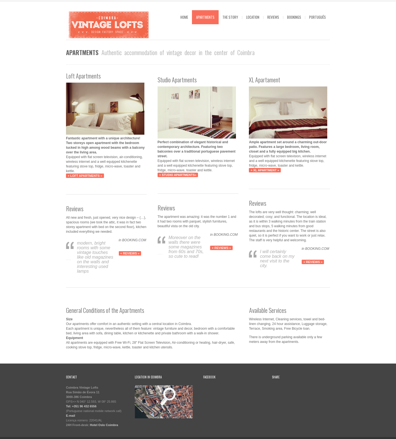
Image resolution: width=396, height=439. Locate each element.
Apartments (205, 17)
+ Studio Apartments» (177, 175)
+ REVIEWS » (129, 253)
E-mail (70, 415)
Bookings (294, 17)
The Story (230, 17)
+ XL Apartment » (265, 170)
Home (184, 17)
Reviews (273, 17)
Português (317, 17)
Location (252, 17)
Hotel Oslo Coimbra (104, 425)
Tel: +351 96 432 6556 (81, 406)
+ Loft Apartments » (85, 175)
